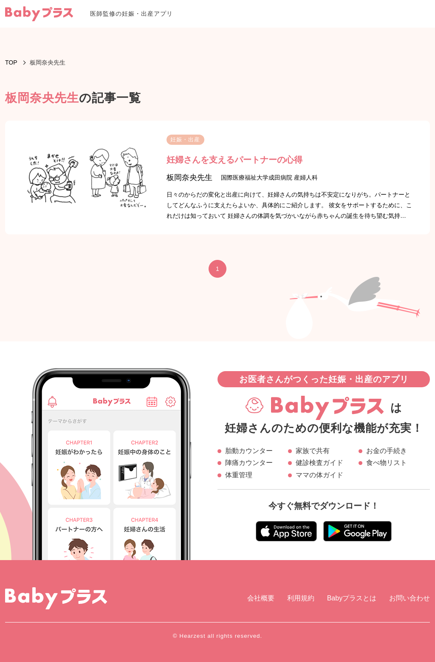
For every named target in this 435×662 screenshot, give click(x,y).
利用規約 (300, 598)
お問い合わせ (409, 598)
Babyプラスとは (351, 598)
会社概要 (260, 598)
